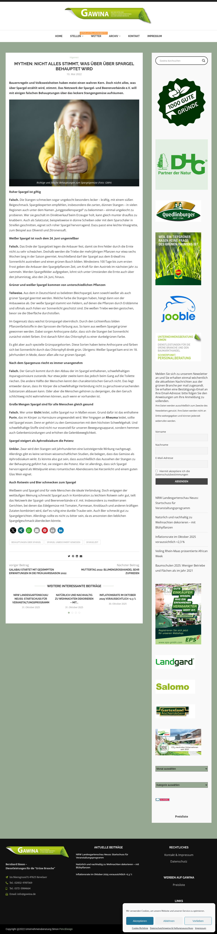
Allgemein (74, 57)
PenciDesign (66, 929)
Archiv (113, 36)
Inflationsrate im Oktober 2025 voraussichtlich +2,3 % (104, 874)
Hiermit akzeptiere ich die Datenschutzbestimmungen (172, 472)
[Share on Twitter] (69, 556)
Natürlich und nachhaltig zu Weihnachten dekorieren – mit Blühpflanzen (175, 522)
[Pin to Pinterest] (73, 556)
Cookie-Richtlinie (140, 928)
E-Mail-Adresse (164, 458)
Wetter (96, 36)
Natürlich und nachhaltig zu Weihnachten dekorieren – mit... (74, 599)
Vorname (160, 431)
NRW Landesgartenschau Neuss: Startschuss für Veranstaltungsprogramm (30, 599)
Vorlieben (198, 920)
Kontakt (134, 36)
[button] (13, 530)
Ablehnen (168, 920)
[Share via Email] (81, 556)
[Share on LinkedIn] (77, 556)
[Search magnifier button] (203, 60)
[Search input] (180, 60)
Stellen (76, 35)
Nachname (161, 444)
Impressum (200, 928)
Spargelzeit (92, 542)
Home (58, 36)
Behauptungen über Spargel (26, 542)
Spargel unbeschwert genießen (63, 542)
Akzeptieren (140, 920)
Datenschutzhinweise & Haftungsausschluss (171, 928)
